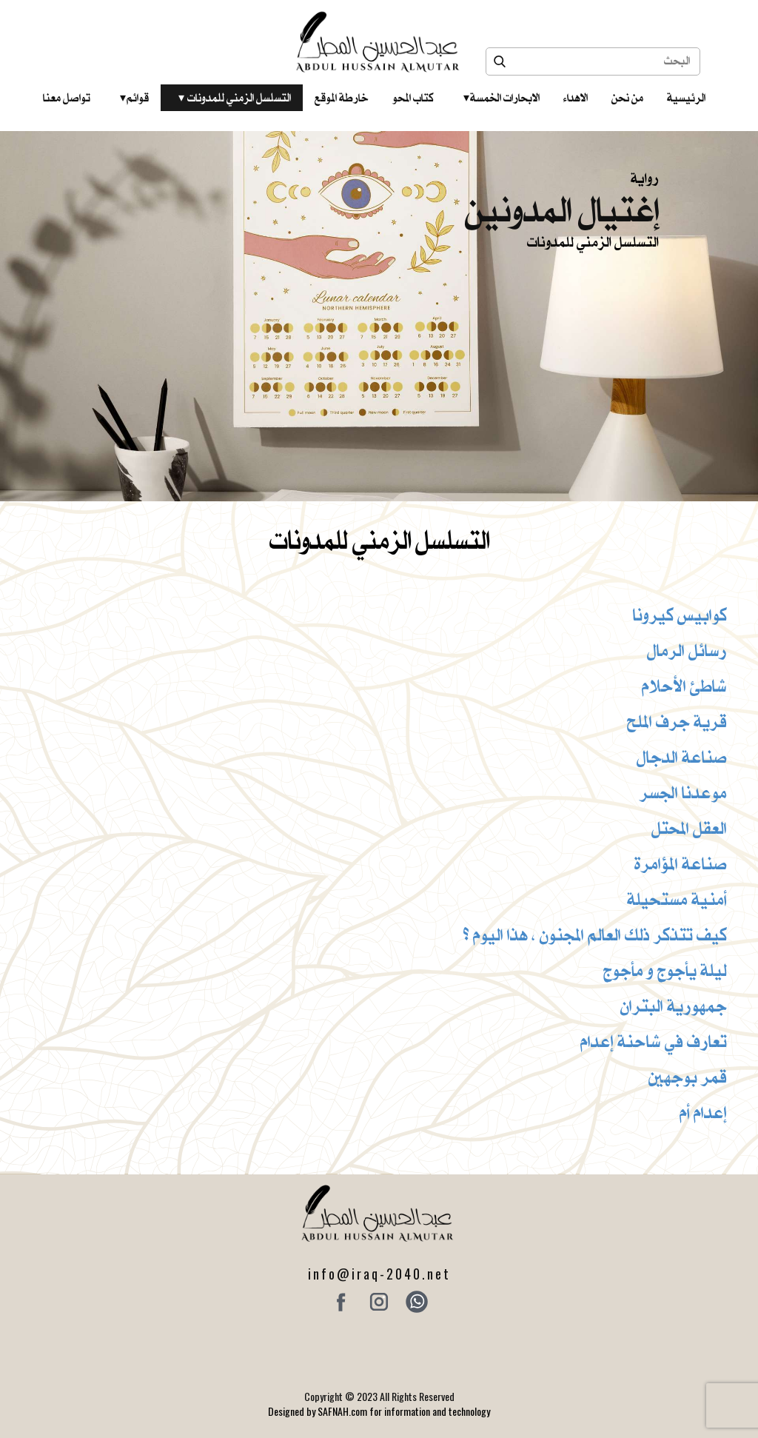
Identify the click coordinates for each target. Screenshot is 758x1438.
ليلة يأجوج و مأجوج (665, 970)
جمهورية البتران (673, 1005)
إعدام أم (703, 1112)
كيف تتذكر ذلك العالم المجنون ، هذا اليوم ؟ (595, 934)
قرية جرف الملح (677, 721)
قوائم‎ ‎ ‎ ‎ (134, 97)
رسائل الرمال (687, 650)
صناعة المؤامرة (680, 863)
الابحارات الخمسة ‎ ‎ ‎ (501, 97)
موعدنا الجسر (683, 792)
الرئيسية (686, 97)
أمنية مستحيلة (677, 899)
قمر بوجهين (687, 1076)
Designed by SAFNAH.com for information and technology (379, 1411)
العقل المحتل (689, 828)
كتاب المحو (413, 97)
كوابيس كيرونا (680, 614)
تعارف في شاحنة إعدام (653, 1041)
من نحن (627, 97)
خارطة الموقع (342, 97)
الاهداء (575, 97)
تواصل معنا (66, 97)
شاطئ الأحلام (684, 685)
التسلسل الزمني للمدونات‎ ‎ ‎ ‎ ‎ (234, 97)
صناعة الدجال (682, 756)
